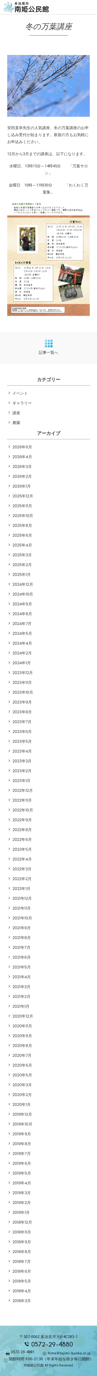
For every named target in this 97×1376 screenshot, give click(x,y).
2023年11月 (22, 682)
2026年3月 (22, 466)
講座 (16, 413)
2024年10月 (22, 594)
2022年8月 (22, 829)
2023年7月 (22, 721)
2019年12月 (22, 1114)
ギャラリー (22, 403)
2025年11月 (22, 506)
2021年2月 (21, 996)
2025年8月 (22, 525)
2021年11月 (21, 908)
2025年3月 (22, 555)
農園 (16, 422)
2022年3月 (22, 869)
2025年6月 (22, 535)
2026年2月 (22, 476)
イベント (20, 393)
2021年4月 (21, 977)
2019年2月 (21, 1202)
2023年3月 (22, 761)
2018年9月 (21, 1242)
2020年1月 (21, 1104)
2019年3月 (21, 1192)
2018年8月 (21, 1251)
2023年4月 (22, 751)
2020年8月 (22, 1045)
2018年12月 (22, 1222)
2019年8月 (21, 1143)
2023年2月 (22, 770)
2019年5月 (21, 1173)
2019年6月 (21, 1163)
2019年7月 (21, 1153)
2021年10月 (22, 918)
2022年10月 (22, 810)
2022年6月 (22, 839)
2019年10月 (22, 1124)
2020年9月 (22, 1035)
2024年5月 (22, 633)
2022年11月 (22, 800)
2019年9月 (21, 1134)
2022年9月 (22, 820)
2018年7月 (21, 1261)
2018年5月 (21, 1281)
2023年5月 (22, 741)
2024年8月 (22, 613)
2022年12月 (22, 790)
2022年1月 (21, 888)
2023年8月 (22, 712)
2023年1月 (21, 780)
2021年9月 (21, 928)
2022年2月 (22, 878)
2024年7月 (22, 623)
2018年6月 (21, 1271)
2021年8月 (21, 937)
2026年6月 (22, 447)
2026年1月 (21, 486)
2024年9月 (22, 604)
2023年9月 (22, 702)
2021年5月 (21, 967)
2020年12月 (22, 1016)
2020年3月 (22, 1085)
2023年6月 (22, 731)
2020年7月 (22, 1055)
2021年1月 (20, 1006)
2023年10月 (22, 692)
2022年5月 (22, 849)
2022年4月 (22, 859)
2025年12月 (22, 496)
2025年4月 (22, 545)
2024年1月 (21, 663)
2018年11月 (21, 1232)
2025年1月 (21, 574)
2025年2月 (22, 564)
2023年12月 (22, 672)
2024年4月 (22, 643)
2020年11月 (22, 1026)
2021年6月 (21, 957)
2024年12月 (22, 584)
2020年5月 (22, 1075)
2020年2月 (22, 1094)
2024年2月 (22, 653)
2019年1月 (21, 1212)
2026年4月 (22, 456)
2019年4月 (21, 1183)
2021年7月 (21, 947)
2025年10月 (22, 515)
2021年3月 (21, 986)
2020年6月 (22, 1065)
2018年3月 (21, 1300)
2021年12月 (22, 898)
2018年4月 (21, 1291)
